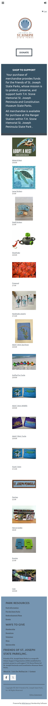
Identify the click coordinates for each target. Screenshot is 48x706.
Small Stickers (17, 222)
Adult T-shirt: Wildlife (19, 406)
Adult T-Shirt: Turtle (19, 436)
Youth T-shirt (16, 467)
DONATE (24, 52)
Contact (33, 671)
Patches (15, 497)
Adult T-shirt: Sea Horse (20, 345)
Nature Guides (17, 528)
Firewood (15, 283)
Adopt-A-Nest (17, 160)
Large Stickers (17, 191)
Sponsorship (10, 645)
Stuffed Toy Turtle (18, 375)
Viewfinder (16, 253)
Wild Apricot (26, 703)
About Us (6, 671)
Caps (14, 589)
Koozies (15, 558)
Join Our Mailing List (19, 671)
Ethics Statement (36, 695)
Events (8, 619)
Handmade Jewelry (19, 314)
